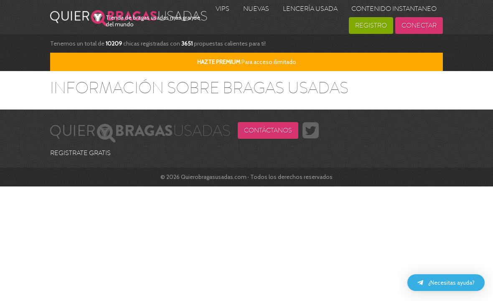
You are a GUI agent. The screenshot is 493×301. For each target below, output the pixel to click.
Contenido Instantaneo (394, 8)
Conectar (419, 25)
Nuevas (256, 8)
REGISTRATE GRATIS (80, 153)
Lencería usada (310, 8)
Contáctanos (268, 130)
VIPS (222, 8)
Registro (371, 25)
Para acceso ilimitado (246, 62)
